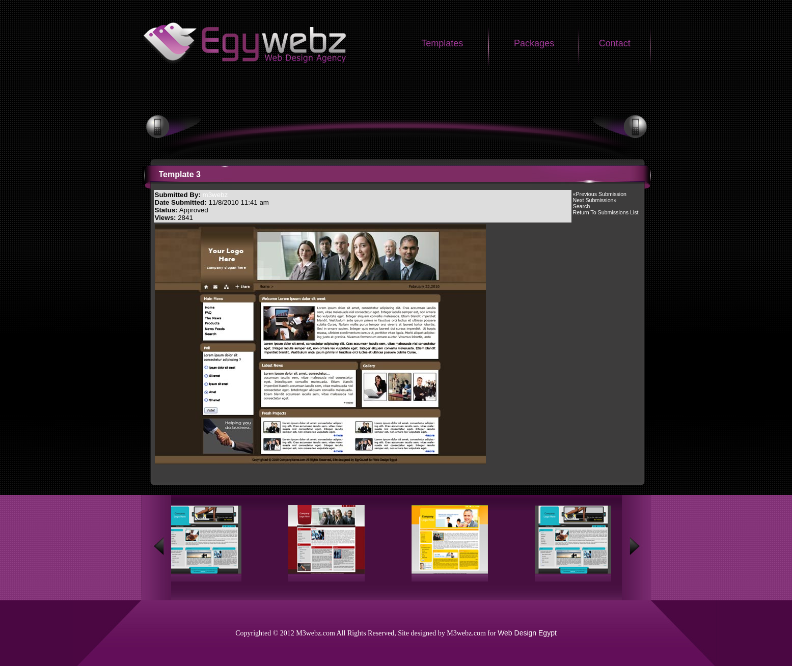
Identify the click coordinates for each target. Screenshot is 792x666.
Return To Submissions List (606, 212)
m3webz (215, 195)
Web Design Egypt (527, 633)
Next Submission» (595, 200)
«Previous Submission (599, 194)
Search (581, 206)
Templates (442, 43)
